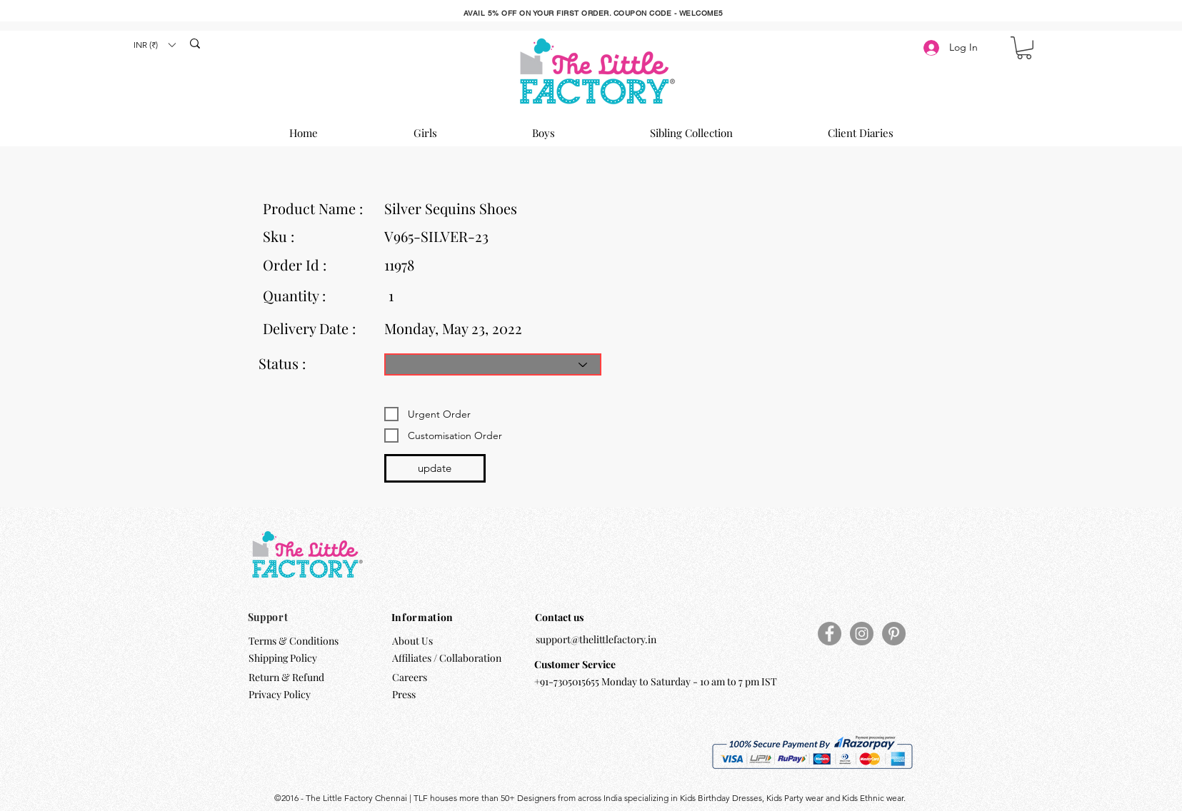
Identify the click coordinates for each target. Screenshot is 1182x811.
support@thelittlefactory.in (596, 639)
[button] (154, 44)
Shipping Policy (283, 658)
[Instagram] (861, 633)
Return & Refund (287, 677)
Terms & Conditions (294, 641)
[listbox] (154, 44)
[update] (435, 468)
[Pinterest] (894, 633)
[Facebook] (829, 633)
